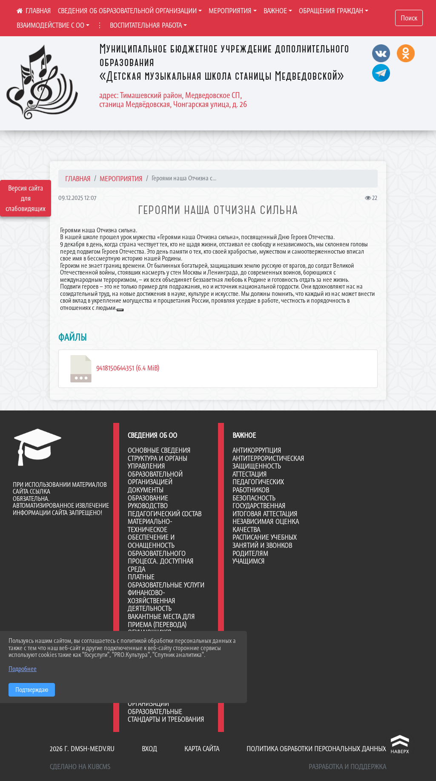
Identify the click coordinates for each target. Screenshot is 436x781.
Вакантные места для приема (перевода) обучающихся (161, 624)
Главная (78, 178)
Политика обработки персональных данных (316, 748)
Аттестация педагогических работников (258, 482)
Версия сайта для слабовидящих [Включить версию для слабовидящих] (26, 198)
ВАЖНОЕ (275, 10)
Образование (148, 498)
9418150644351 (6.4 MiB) (113, 368)
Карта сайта (201, 748)
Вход (149, 748)
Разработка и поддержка (347, 766)
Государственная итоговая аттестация (265, 509)
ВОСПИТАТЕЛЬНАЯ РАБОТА (146, 25)
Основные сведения (159, 450)
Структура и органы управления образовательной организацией (157, 470)
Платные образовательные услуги (166, 581)
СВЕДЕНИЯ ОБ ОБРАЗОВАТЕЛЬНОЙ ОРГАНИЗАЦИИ (127, 10)
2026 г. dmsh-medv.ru (82, 748)
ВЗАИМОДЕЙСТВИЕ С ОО (50, 25)
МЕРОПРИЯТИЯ (230, 10)
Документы (146, 490)
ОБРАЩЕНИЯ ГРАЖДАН (331, 10)
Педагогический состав (164, 513)
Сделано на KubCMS (80, 766)
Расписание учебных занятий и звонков (264, 541)
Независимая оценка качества (265, 525)
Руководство (148, 505)
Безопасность (253, 498)
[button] (120, 310)
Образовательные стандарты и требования (166, 715)
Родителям (250, 553)
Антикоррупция (256, 450)
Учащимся (248, 561)
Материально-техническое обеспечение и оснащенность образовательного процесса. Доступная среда (161, 545)
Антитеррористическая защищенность (268, 462)
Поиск (409, 18)
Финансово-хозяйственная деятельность (151, 600)
